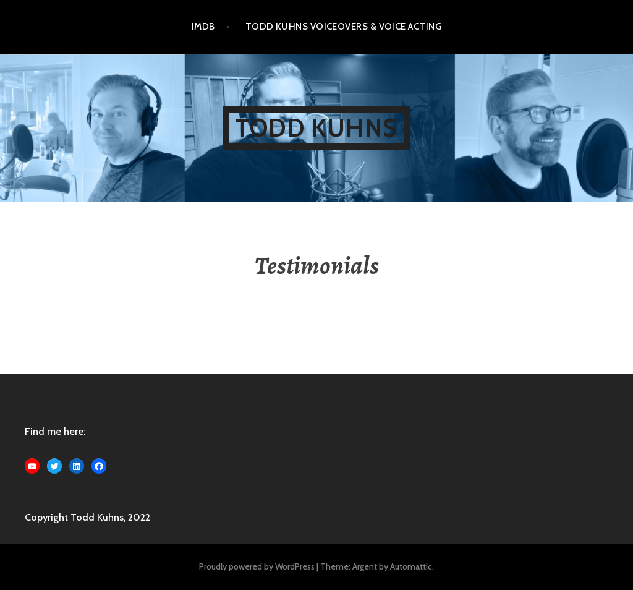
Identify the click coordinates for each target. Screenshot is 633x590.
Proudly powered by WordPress (257, 566)
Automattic (411, 566)
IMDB (203, 26)
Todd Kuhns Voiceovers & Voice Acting (343, 26)
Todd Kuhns (316, 128)
